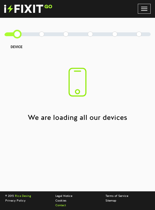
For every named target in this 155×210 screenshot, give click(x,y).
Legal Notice (63, 196)
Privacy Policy (15, 201)
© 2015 (18, 196)
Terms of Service (116, 196)
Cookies (60, 201)
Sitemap (110, 201)
